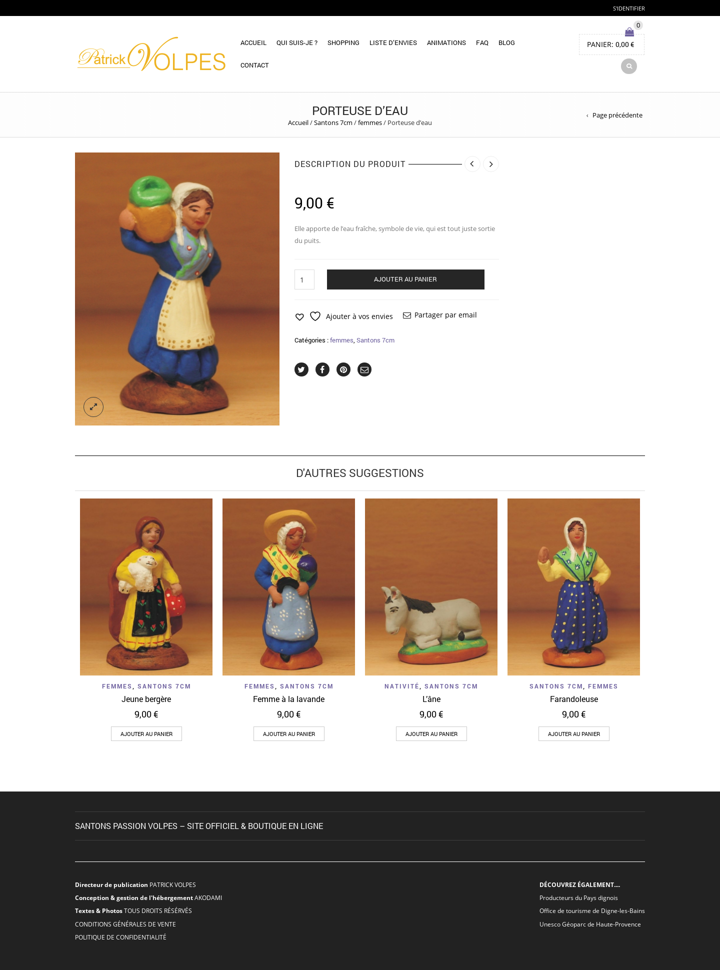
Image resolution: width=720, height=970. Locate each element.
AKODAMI (208, 898)
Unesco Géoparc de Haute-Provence (590, 924)
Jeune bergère (146, 699)
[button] (146, 733)
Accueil (253, 42)
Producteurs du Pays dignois (579, 898)
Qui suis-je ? (297, 42)
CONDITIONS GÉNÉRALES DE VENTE (125, 924)
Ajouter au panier (405, 279)
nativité (402, 686)
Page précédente (617, 115)
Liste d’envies (393, 42)
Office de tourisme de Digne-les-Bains (592, 910)
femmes (370, 122)
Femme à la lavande (288, 699)
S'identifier (629, 8)
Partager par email (445, 315)
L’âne (431, 699)
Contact (254, 65)
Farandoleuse (574, 699)
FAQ (482, 42)
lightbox (94, 407)
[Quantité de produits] (304, 280)
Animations (446, 42)
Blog (506, 42)
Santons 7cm (333, 122)
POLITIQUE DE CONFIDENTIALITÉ (120, 937)
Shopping (344, 42)
